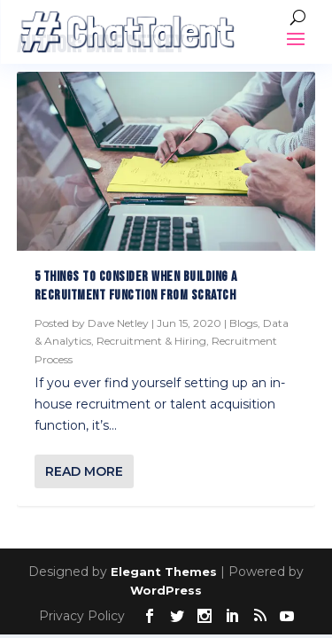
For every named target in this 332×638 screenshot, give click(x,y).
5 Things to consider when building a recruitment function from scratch (136, 286)
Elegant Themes (164, 571)
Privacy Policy (82, 616)
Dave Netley (118, 323)
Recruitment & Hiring (151, 340)
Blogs (243, 323)
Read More (84, 471)
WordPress (166, 590)
